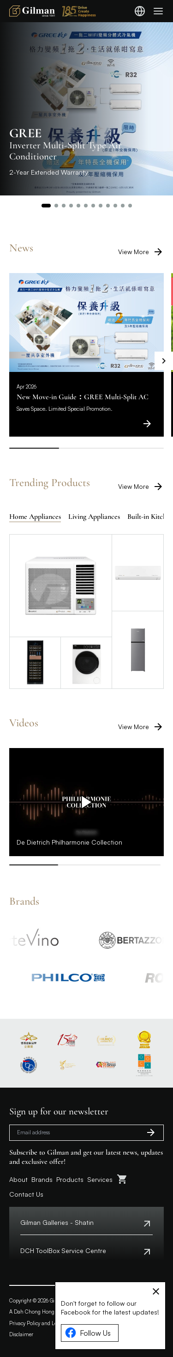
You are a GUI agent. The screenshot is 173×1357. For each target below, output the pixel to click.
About (18, 1179)
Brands (42, 1179)
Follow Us (88, 1333)
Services (100, 1179)
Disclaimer (21, 1334)
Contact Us (26, 1194)
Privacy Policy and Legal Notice (44, 1323)
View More (141, 251)
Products (70, 1179)
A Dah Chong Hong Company (43, 1311)
